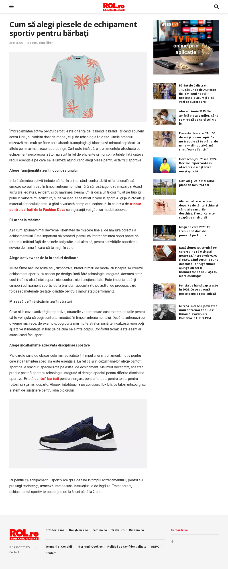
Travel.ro (117, 530)
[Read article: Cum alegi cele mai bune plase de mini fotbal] (164, 187)
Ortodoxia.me (55, 530)
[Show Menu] (11, 6)
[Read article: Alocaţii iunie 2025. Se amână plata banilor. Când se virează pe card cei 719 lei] (164, 117)
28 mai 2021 (17, 42)
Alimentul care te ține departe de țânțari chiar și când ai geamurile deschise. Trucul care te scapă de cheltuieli (198, 209)
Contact (14, 552)
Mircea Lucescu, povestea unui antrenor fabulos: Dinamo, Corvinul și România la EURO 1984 (198, 312)
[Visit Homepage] (114, 6)
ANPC (155, 546)
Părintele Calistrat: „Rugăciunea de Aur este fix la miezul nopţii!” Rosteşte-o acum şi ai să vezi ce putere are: (197, 93)
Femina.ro (99, 530)
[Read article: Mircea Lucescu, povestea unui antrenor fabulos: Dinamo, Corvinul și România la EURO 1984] (164, 312)
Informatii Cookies (90, 546)
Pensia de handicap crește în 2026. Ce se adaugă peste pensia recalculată (198, 289)
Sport (33, 42)
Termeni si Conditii (58, 546)
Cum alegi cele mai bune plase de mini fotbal (197, 183)
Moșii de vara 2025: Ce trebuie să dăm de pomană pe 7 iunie (194, 231)
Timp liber (46, 42)
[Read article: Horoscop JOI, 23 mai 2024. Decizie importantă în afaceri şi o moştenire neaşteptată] (164, 165)
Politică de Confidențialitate (126, 546)
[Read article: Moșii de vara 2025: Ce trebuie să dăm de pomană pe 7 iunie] (164, 233)
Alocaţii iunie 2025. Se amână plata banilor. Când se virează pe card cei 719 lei (198, 117)
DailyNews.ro (78, 530)
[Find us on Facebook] (172, 541)
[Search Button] (216, 6)
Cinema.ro (136, 530)
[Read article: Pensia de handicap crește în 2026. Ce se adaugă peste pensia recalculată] (164, 291)
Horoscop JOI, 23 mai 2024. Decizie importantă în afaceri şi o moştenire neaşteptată (198, 165)
